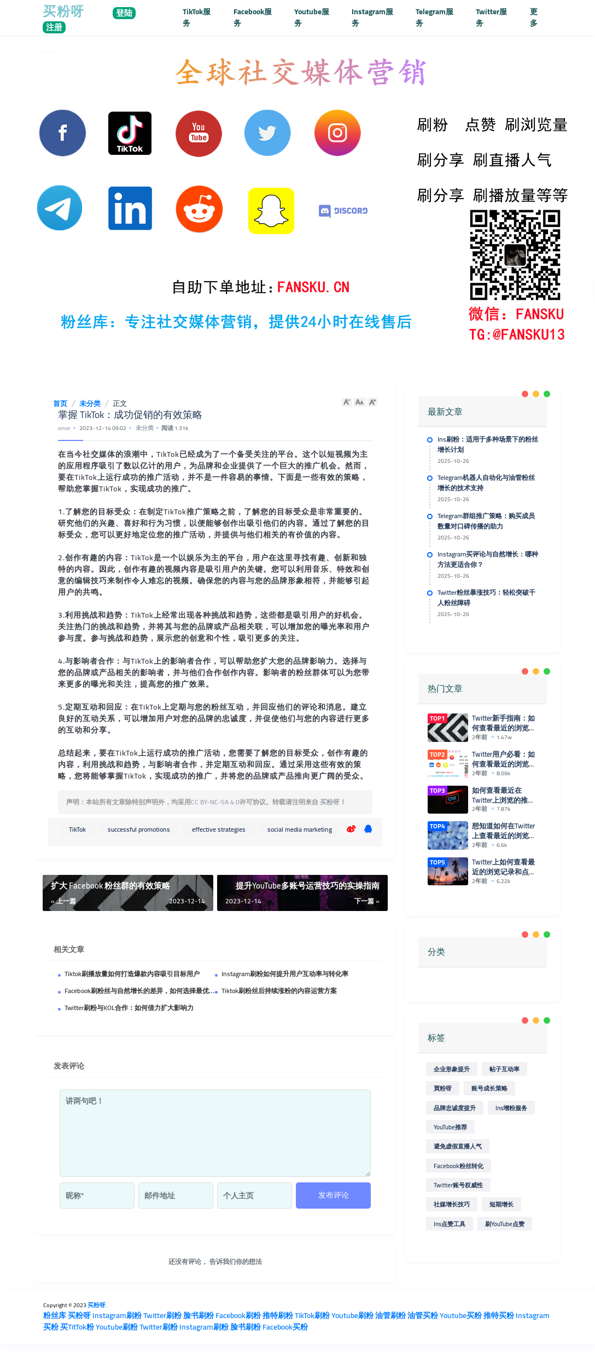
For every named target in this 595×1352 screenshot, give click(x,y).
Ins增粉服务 (511, 1105)
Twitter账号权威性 (458, 1182)
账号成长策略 (489, 1086)
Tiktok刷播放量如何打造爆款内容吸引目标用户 (132, 973)
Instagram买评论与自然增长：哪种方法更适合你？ (488, 559)
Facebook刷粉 (238, 1315)
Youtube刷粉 (352, 1315)
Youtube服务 (311, 17)
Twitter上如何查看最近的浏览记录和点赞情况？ (504, 864)
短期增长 (501, 1202)
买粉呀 (330, 802)
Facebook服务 (253, 17)
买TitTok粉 (77, 1327)
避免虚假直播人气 (458, 1144)
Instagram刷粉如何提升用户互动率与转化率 (284, 973)
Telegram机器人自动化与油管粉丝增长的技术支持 (486, 482)
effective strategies (219, 829)
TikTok (77, 829)
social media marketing (299, 829)
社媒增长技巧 (452, 1202)
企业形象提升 (452, 1066)
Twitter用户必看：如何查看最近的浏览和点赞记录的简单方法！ (504, 758)
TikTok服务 (197, 17)
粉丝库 (54, 1315)
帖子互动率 (504, 1066)
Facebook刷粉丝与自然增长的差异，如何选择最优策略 (143, 990)
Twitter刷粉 (162, 1315)
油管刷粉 (390, 1315)
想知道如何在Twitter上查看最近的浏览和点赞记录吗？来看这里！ (504, 829)
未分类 (145, 427)
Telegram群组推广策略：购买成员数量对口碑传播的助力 (486, 520)
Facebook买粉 (285, 1327)
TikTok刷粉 (312, 1315)
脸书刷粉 (198, 1315)
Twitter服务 (491, 17)
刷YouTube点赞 (504, 1221)
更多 (534, 17)
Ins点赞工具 (449, 1221)
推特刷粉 (277, 1315)
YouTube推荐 (450, 1124)
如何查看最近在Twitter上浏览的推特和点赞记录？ (504, 794)
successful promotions (139, 829)
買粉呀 (443, 1086)
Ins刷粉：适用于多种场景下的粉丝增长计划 (488, 444)
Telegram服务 (434, 17)
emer (64, 427)
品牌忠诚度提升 (455, 1105)
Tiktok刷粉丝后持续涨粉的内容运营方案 (279, 990)
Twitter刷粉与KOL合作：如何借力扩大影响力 (129, 1007)
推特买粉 (498, 1315)
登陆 (124, 13)
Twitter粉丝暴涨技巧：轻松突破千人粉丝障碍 (486, 597)
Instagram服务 (372, 17)
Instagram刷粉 (117, 1315)
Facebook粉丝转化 (458, 1163)
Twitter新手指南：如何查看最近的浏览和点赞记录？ (504, 723)
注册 (54, 27)
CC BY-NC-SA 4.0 (215, 802)
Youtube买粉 (461, 1315)
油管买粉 (422, 1315)
